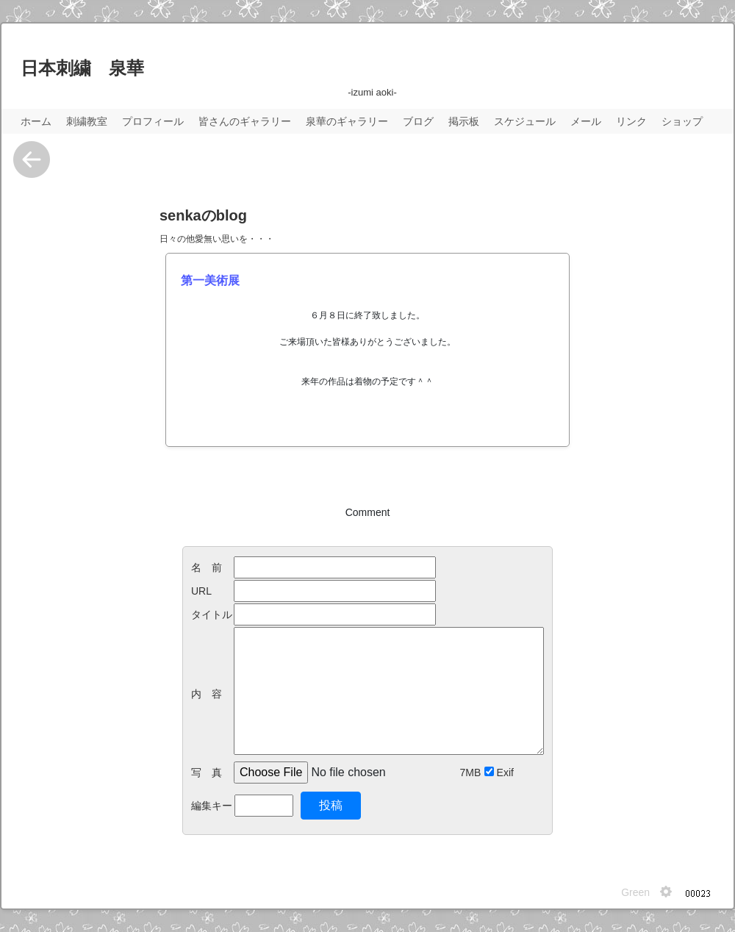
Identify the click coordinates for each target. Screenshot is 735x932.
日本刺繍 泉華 (82, 68)
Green (635, 892)
